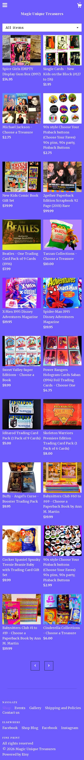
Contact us (11, 712)
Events (20, 708)
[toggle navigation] (4, 5)
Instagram (69, 728)
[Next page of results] (48, 665)
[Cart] (79, 6)
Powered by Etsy (15, 754)
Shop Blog (30, 728)
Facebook (10, 728)
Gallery (35, 708)
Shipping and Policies (63, 708)
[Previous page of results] (35, 665)
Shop (7, 708)
